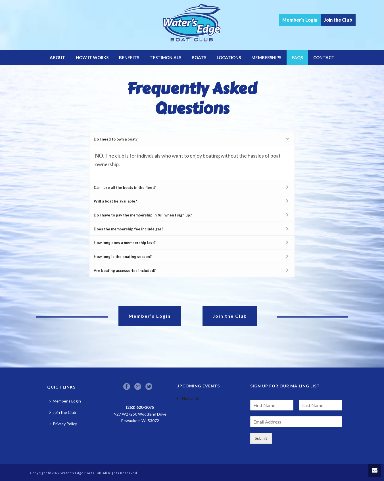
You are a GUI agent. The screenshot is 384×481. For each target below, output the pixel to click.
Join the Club (338, 19)
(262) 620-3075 (140, 407)
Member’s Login (65, 401)
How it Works (92, 57)
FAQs (297, 57)
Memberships (266, 57)
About (57, 57)
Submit (261, 438)
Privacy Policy (63, 423)
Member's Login (299, 19)
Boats (199, 57)
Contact (324, 57)
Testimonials (165, 57)
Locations (229, 57)
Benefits (129, 57)
